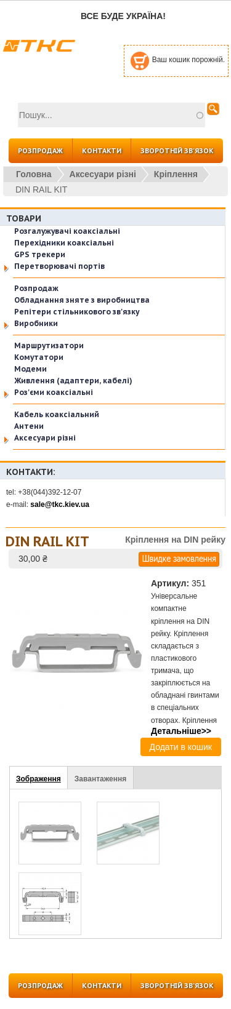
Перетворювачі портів (59, 266)
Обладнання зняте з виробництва (82, 300)
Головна (34, 174)
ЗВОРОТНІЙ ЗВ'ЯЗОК (177, 150)
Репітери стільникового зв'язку (76, 311)
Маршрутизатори (49, 345)
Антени (29, 426)
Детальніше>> (181, 731)
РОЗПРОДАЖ (40, 150)
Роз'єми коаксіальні (53, 392)
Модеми (30, 368)
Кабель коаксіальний (56, 414)
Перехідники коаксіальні (64, 242)
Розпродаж (36, 288)
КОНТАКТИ (101, 150)
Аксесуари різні (103, 174)
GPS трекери (39, 254)
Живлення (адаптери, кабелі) (73, 380)
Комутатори (38, 357)
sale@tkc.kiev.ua (59, 504)
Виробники (36, 323)
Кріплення (176, 174)
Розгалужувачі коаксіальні (67, 231)
